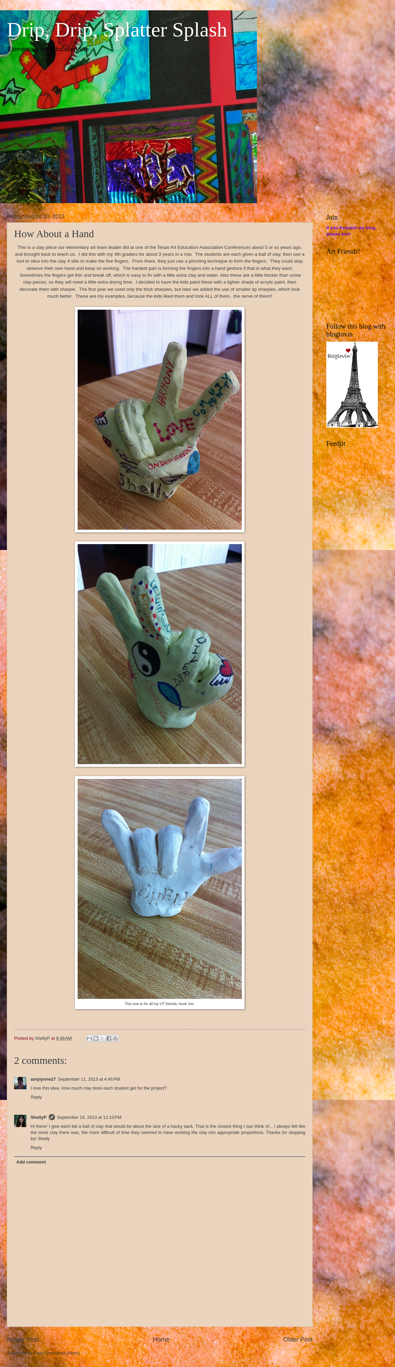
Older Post (298, 1339)
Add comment (31, 1162)
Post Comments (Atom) (57, 1353)
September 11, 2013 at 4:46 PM (89, 1079)
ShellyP (39, 1117)
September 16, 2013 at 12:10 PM (89, 1117)
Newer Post (23, 1339)
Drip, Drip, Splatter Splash (117, 29)
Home (161, 1339)
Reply (36, 1097)
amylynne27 (43, 1079)
